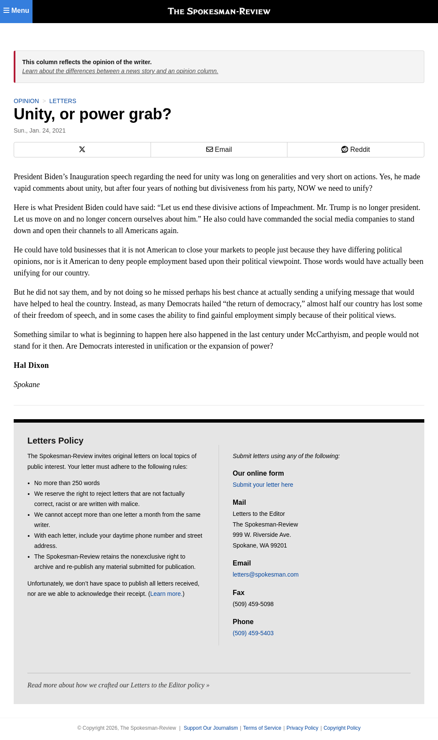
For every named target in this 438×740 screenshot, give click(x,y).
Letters (62, 101)
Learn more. (166, 593)
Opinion (26, 101)
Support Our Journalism (210, 728)
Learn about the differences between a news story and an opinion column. (120, 71)
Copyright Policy (342, 728)
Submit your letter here (263, 484)
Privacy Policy (303, 728)
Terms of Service (262, 728)
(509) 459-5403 (253, 633)
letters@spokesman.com (266, 574)
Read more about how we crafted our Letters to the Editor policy (115, 685)
